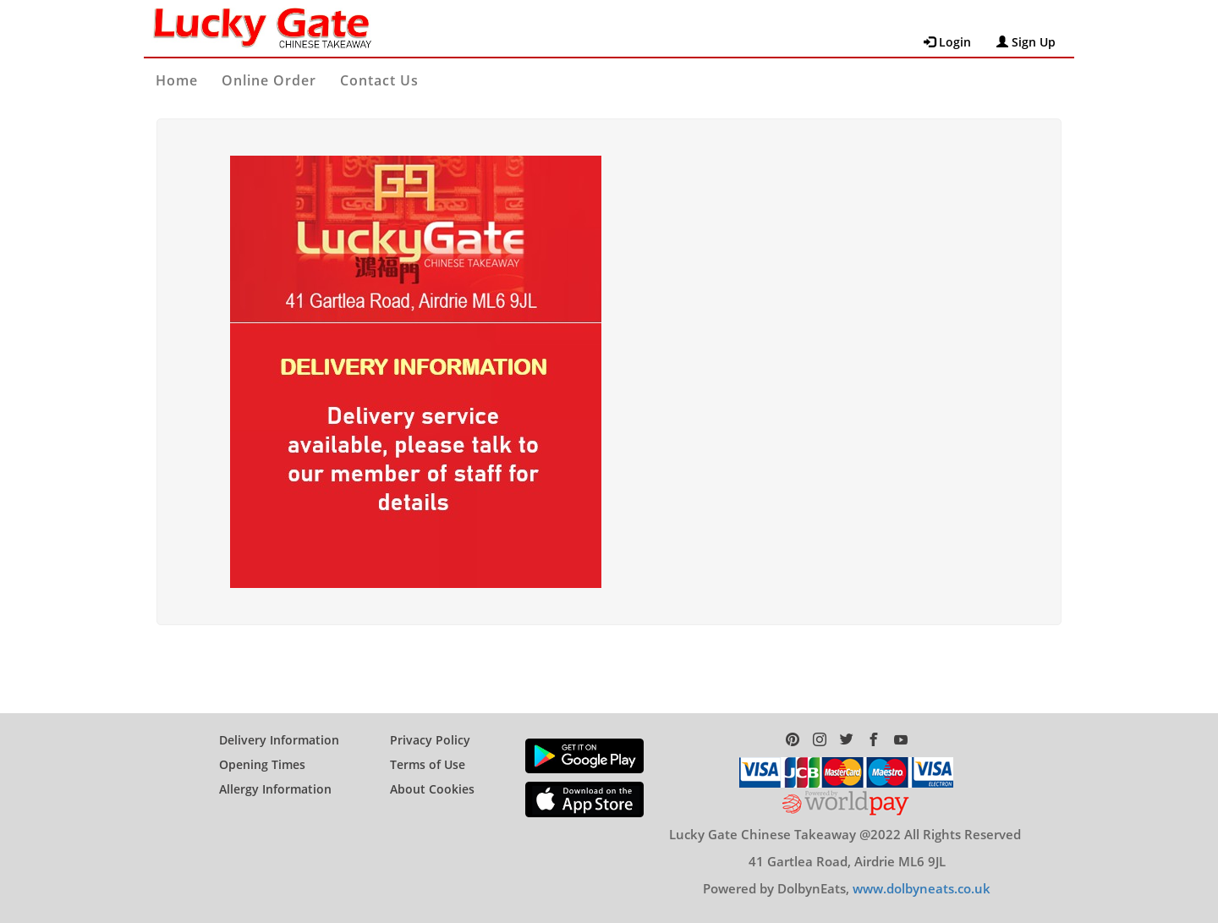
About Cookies (432, 789)
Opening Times (262, 764)
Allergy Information (275, 789)
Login (947, 42)
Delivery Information (279, 740)
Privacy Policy (430, 740)
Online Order (269, 80)
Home (177, 80)
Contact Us (379, 80)
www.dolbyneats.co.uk (921, 888)
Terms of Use (427, 764)
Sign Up (1026, 42)
